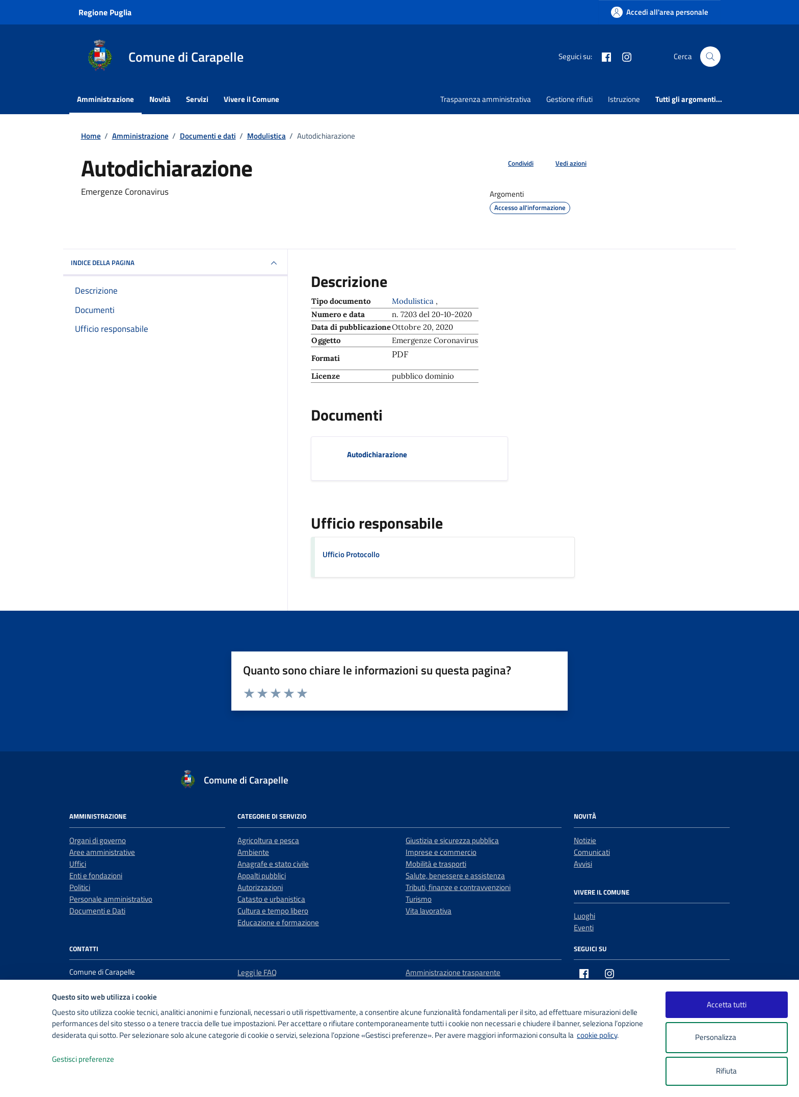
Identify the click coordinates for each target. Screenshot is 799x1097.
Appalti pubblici (261, 875)
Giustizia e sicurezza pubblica (452, 840)
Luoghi (584, 916)
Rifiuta (726, 1071)
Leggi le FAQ (257, 972)
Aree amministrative (102, 852)
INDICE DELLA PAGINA (175, 263)
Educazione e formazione (278, 922)
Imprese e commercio (441, 852)
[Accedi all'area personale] (660, 12)
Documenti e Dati (97, 911)
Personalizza (726, 1037)
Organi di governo (97, 840)
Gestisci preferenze (94, 1059)
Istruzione (624, 99)
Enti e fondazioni (95, 875)
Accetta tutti (727, 1004)
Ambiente (253, 852)
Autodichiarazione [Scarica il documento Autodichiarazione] (377, 454)
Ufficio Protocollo (351, 554)
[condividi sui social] (513, 163)
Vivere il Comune (251, 99)
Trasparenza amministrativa (485, 99)
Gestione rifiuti (569, 99)
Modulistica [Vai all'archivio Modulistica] (414, 301)
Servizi (197, 99)
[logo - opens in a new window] (26, 1079)
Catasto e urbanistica (271, 899)
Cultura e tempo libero (272, 911)
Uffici (77, 864)
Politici (79, 887)
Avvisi (583, 864)
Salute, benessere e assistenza (455, 875)
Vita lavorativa (428, 911)
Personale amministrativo (110, 899)
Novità (160, 99)
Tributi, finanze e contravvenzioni (458, 887)
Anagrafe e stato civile (273, 864)
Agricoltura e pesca (268, 840)
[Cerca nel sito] (710, 56)
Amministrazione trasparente (453, 972)
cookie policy (597, 1035)
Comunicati (592, 852)
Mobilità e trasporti (436, 864)
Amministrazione (105, 99)
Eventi (584, 927)
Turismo (419, 899)
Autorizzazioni (260, 887)
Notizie (585, 840)
